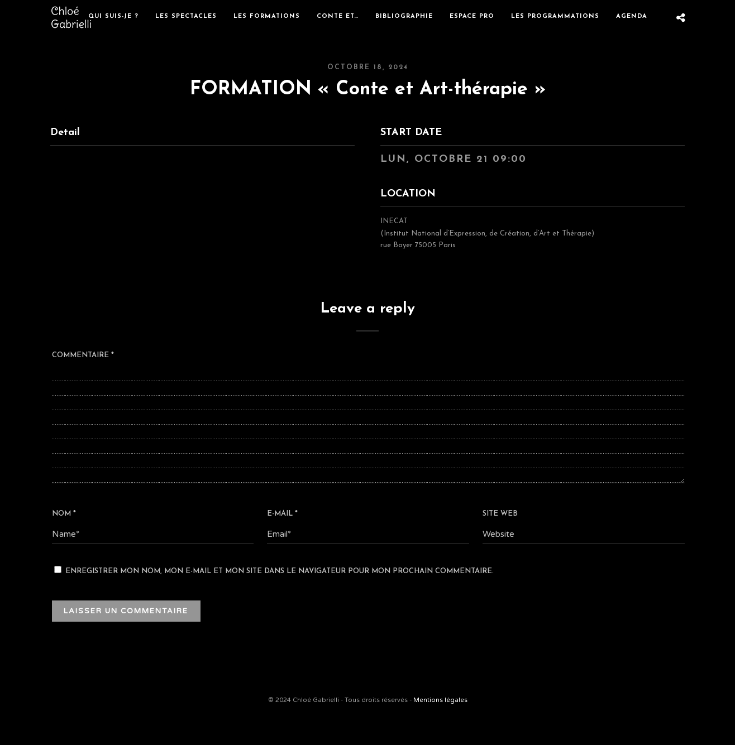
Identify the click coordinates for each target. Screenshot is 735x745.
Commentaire (83, 355)
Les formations (266, 16)
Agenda (631, 16)
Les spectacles (186, 16)
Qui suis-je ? (113, 16)
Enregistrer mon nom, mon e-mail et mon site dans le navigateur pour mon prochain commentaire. (279, 571)
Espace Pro (472, 16)
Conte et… (338, 16)
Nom (64, 513)
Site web (500, 513)
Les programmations (555, 16)
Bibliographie (404, 16)
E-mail (282, 513)
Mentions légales (440, 700)
